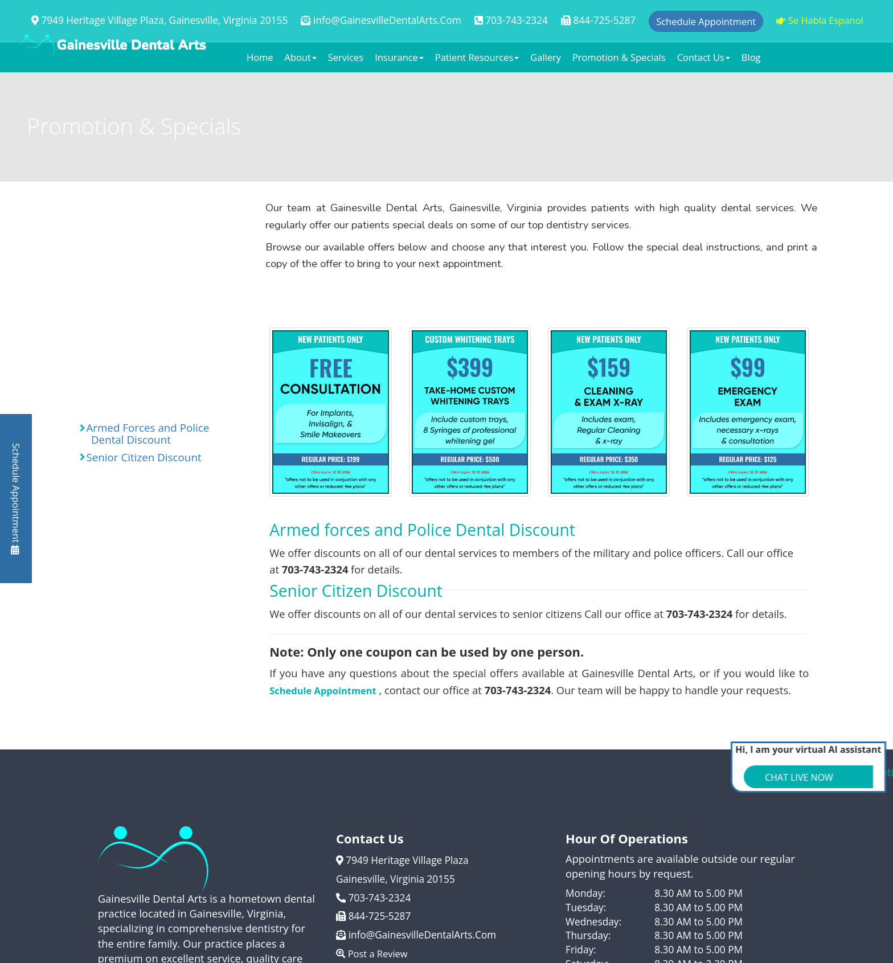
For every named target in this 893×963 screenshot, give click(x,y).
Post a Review (372, 953)
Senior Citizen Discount (140, 457)
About (301, 57)
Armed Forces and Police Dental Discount (144, 433)
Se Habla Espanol (819, 20)
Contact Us (703, 57)
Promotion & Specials (619, 57)
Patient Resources (477, 57)
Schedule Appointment (16, 499)
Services (345, 57)
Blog (751, 57)
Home (260, 57)
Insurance (399, 57)
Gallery (545, 57)
